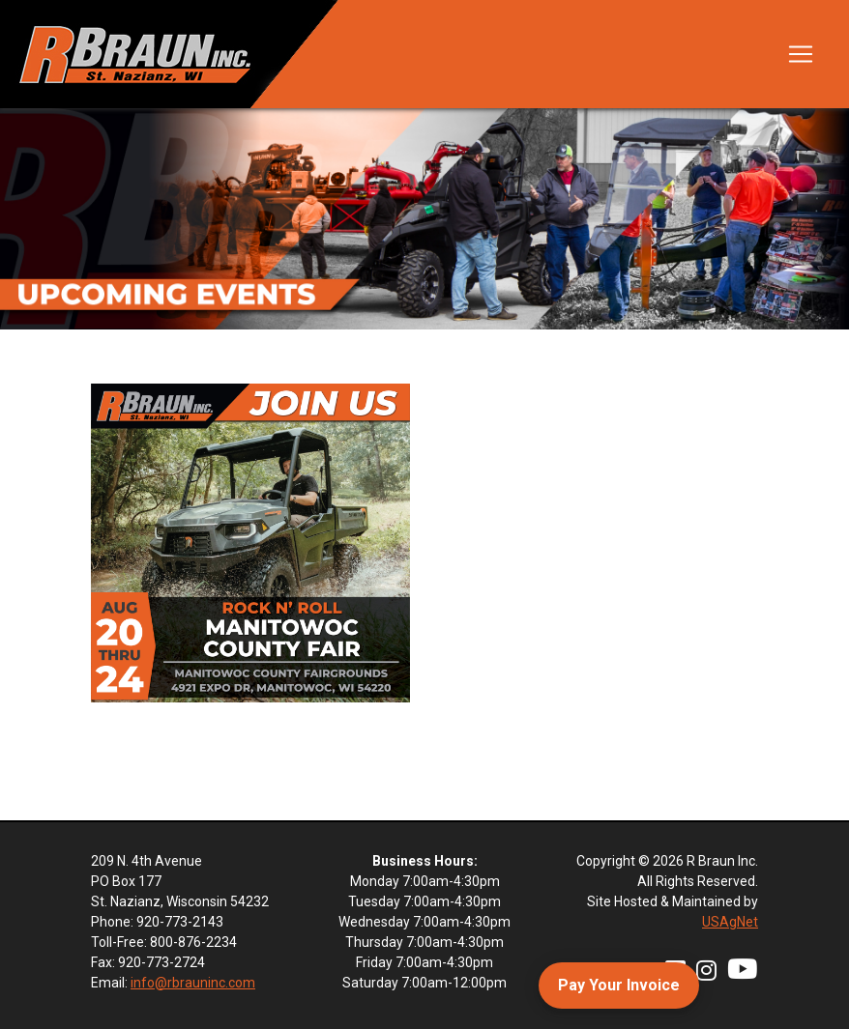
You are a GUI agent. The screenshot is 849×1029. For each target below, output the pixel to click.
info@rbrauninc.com (193, 982)
